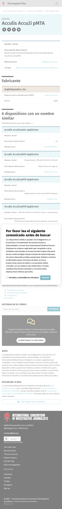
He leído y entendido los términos (24, 277)
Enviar (45, 277)
